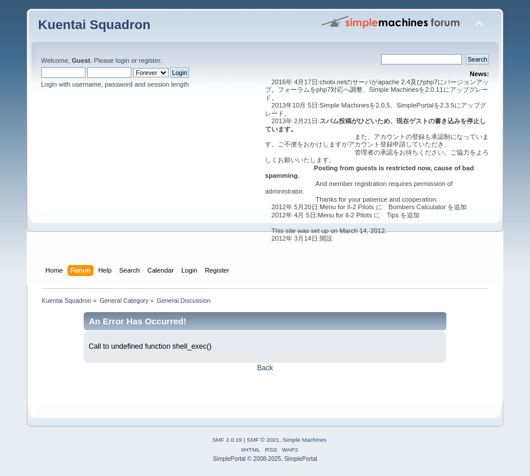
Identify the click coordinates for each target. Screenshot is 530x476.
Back (265, 368)
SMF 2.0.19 (227, 439)
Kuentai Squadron (94, 24)
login (123, 60)
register (149, 60)
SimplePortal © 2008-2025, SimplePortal (265, 459)
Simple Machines (304, 439)
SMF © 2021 (263, 439)
